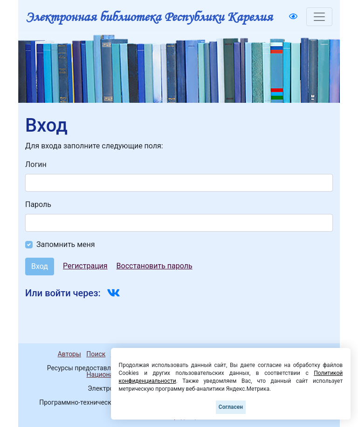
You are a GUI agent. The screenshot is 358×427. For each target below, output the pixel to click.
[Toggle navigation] (319, 16)
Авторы (69, 354)
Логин (36, 164)
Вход (39, 266)
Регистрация (85, 265)
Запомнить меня (65, 244)
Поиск (95, 354)
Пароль (38, 204)
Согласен (231, 407)
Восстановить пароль (155, 265)
